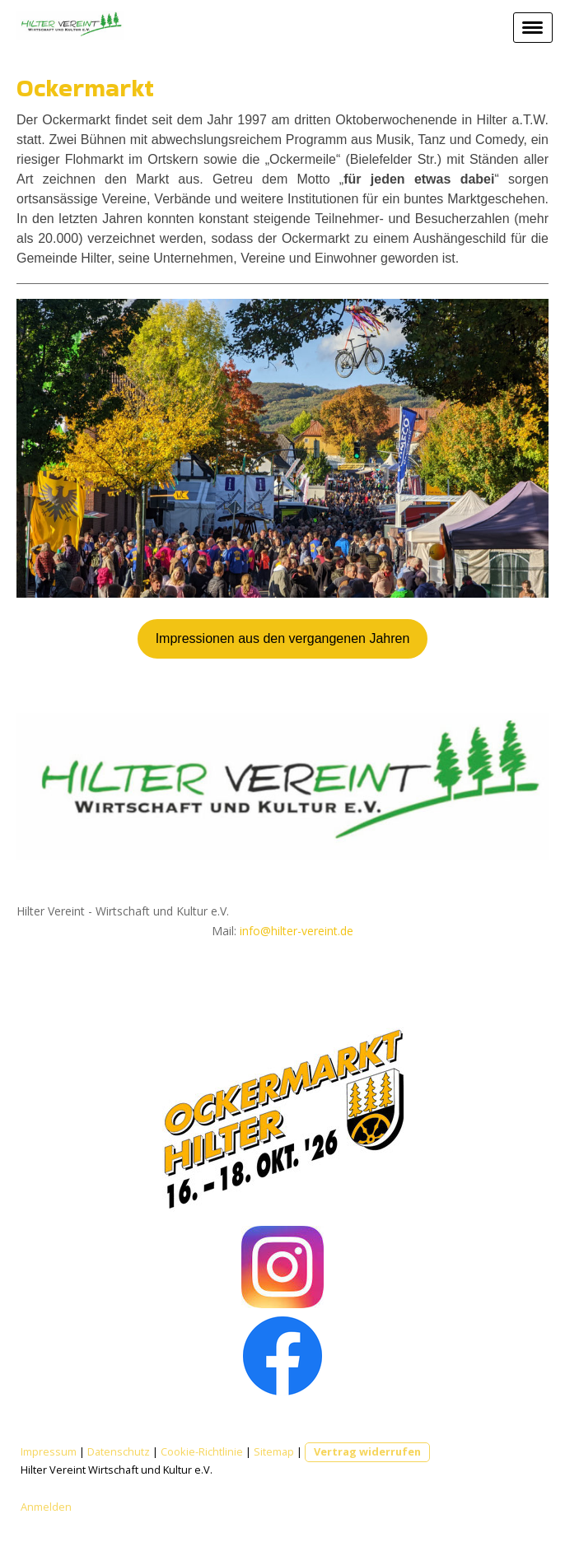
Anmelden (46, 1506)
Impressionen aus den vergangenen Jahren (283, 638)
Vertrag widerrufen (367, 1451)
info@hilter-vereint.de (296, 931)
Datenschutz (118, 1451)
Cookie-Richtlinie (202, 1451)
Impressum (49, 1451)
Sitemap (274, 1451)
